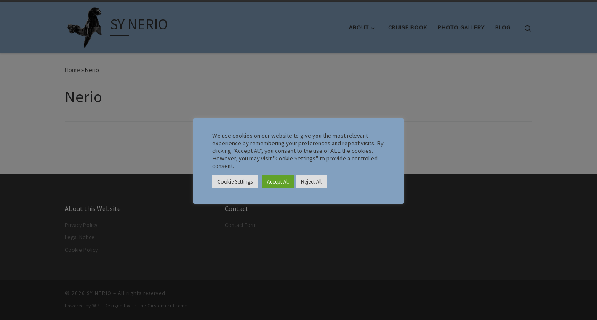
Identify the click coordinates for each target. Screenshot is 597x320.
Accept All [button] (278, 181)
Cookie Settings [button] (235, 181)
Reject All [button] (311, 181)
